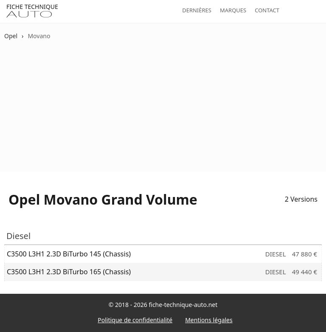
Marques (233, 10)
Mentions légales (209, 320)
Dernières (196, 10)
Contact (267, 10)
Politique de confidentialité (135, 320)
